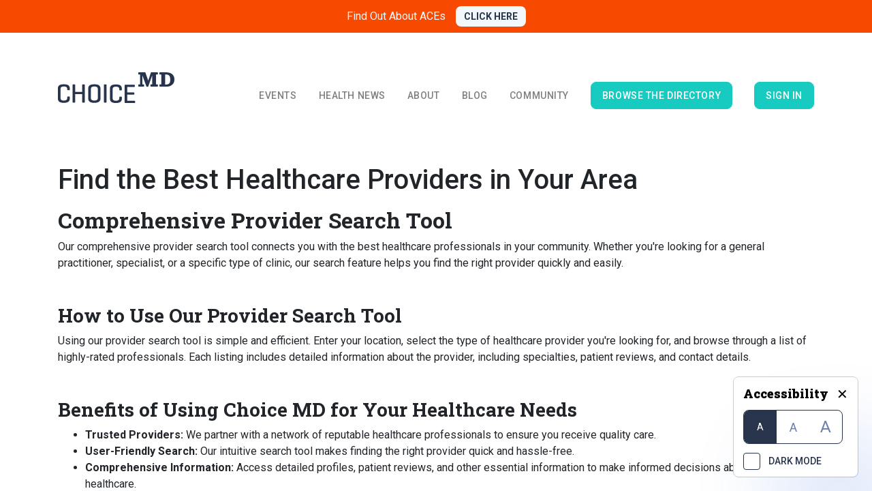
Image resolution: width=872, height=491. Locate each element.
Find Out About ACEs (396, 16)
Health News (352, 95)
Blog (475, 95)
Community (539, 95)
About (423, 95)
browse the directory (661, 95)
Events (277, 95)
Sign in (784, 95)
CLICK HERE (491, 16)
